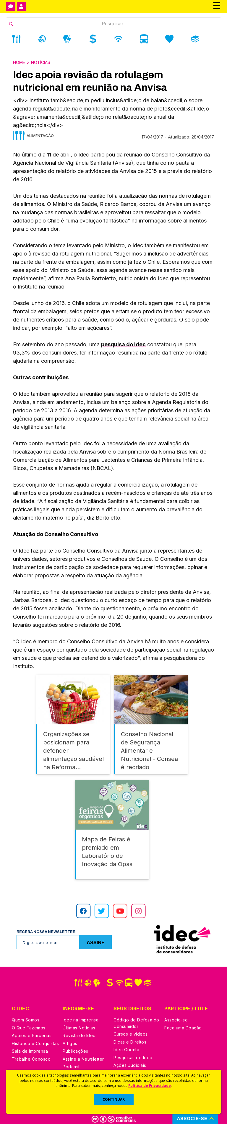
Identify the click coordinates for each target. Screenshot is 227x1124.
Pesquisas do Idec (133, 1051)
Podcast (71, 1060)
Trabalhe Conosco (31, 1052)
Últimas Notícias (79, 1021)
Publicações (75, 1044)
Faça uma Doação (183, 1021)
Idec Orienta (126, 1043)
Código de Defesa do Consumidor (136, 1016)
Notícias (40, 62)
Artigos (70, 1036)
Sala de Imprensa (30, 1044)
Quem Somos (25, 1013)
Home (19, 62)
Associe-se (176, 1013)
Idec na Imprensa (80, 1013)
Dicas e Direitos (130, 1035)
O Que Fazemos (29, 1021)
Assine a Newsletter (83, 1052)
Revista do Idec (79, 1028)
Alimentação (40, 135)
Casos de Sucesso (133, 1066)
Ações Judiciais (130, 1058)
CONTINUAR (114, 1099)
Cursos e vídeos (131, 1027)
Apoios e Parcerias (31, 1028)
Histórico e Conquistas (35, 1036)
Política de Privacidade (149, 1085)
